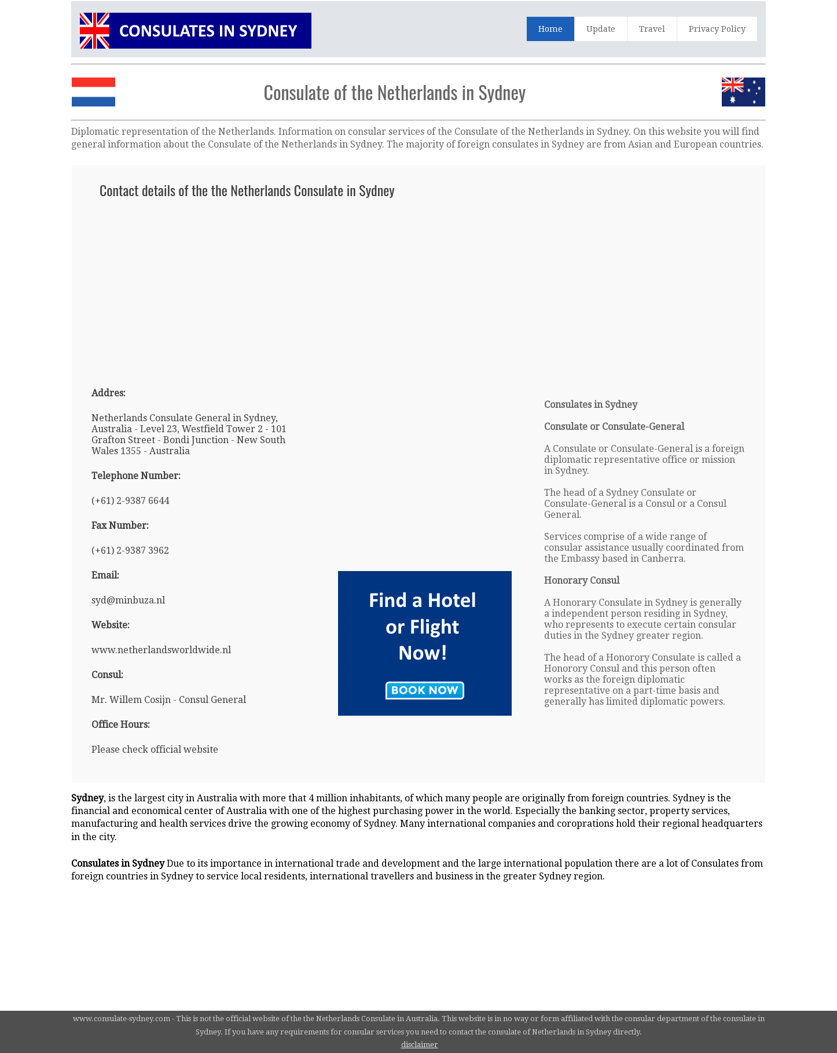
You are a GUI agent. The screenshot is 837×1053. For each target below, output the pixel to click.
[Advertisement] (418, 287)
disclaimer (419, 1044)
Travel (652, 29)
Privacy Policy (717, 29)
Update (600, 29)
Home (550, 29)
